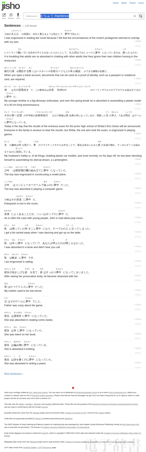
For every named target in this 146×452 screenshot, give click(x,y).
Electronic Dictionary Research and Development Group (115, 404)
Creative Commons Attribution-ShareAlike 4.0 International (65, 427)
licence (45, 407)
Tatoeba (138, 173)
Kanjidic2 (29, 404)
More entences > (13, 373)
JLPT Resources (44, 447)
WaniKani (68, 418)
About (124, 3)
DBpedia (33, 442)
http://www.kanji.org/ (130, 424)
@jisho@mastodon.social (86, 392)
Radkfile (48, 404)
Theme (132, 3)
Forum (116, 3)
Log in (141, 3)
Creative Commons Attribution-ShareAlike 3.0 (83, 442)
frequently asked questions (42, 395)
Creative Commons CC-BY (75, 413)
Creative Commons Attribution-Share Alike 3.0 (122, 433)
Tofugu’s (38, 418)
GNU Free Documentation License (120, 442)
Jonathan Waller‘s (30, 447)
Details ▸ (138, 46)
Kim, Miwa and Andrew (38, 392)
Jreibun (138, 41)
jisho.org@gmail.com (117, 392)
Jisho (10, 6)
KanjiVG (45, 433)
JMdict (21, 404)
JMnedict (37, 404)
